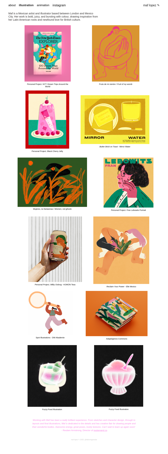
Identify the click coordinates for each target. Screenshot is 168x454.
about (12, 5)
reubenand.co (100, 430)
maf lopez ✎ (151, 5)
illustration (26, 5)
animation (43, 5)
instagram (59, 5)
